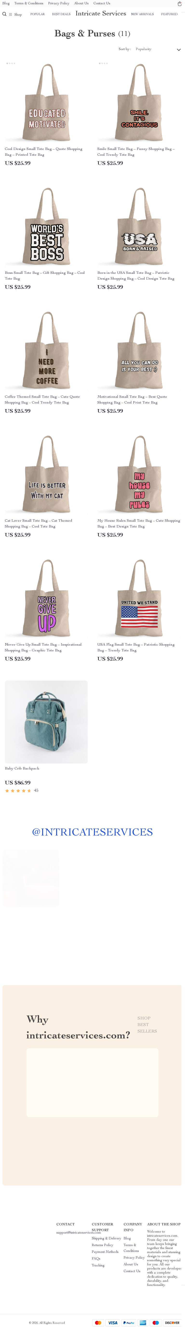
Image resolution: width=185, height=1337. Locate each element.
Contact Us (101, 3)
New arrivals (142, 14)
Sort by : (125, 54)
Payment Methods (105, 1257)
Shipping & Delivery (106, 1243)
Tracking (98, 1270)
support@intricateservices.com (78, 1238)
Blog (6, 3)
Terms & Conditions (28, 3)
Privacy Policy (58, 3)
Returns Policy (102, 1250)
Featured (169, 14)
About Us (81, 3)
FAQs (96, 1264)
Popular (37, 14)
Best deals (61, 14)
